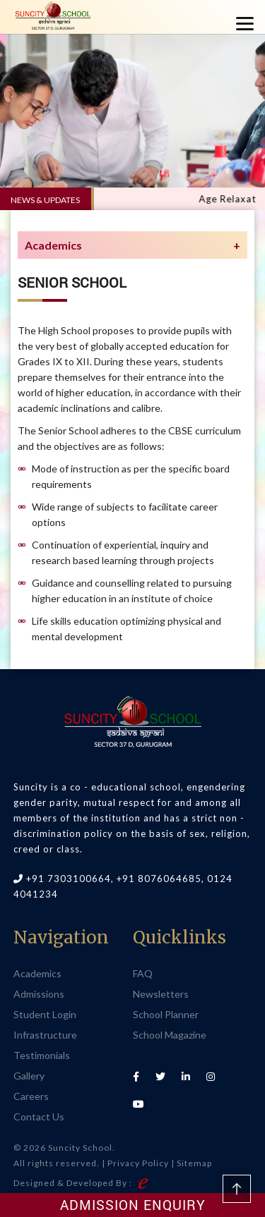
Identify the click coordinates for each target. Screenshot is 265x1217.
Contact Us (38, 1117)
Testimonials (41, 1055)
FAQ (143, 973)
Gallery (29, 1076)
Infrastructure (45, 1035)
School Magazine (169, 1035)
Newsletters (161, 994)
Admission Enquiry (133, 1204)
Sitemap (194, 1163)
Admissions (38, 994)
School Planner (166, 1014)
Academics (37, 973)
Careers (31, 1096)
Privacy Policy (138, 1163)
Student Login (44, 1014)
